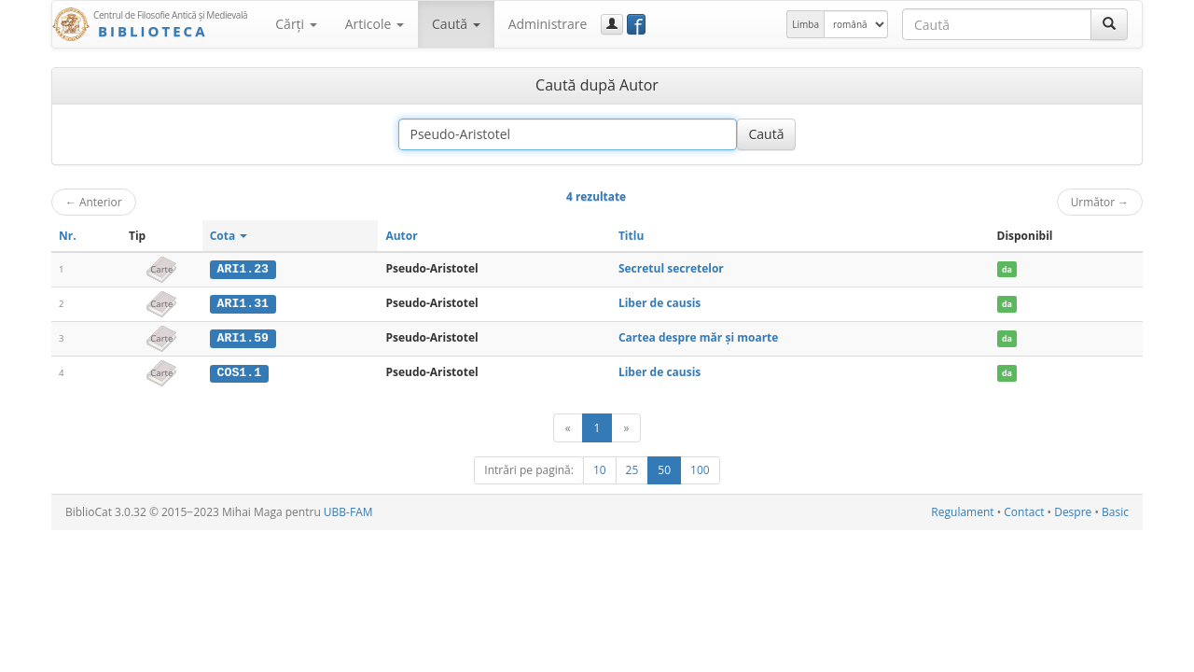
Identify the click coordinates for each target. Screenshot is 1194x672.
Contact (1024, 511)
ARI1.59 (243, 337)
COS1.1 (239, 371)
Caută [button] (456, 24)
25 (632, 469)
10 (599, 469)
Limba (805, 24)
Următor (1100, 201)
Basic (1115, 511)
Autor (401, 236)
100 (700, 469)
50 (664, 469)
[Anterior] (568, 427)
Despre (1072, 511)
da (1007, 269)
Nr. (67, 236)
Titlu (631, 236)
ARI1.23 (243, 268)
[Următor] (626, 427)
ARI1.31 (243, 303)
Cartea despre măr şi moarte (698, 336)
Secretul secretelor (671, 268)
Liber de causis (659, 303)
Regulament (962, 511)
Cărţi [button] (295, 24)
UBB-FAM (348, 511)
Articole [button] (374, 24)
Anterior (93, 201)
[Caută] (1109, 24)
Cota (229, 236)
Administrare (548, 24)
